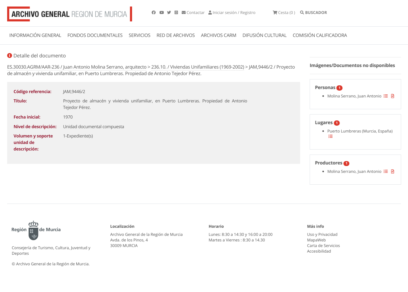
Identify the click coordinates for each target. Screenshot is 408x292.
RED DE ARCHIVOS (176, 35)
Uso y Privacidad (322, 234)
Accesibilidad (319, 251)
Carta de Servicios (323, 245)
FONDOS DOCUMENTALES (94, 35)
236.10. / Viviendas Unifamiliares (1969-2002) (197, 67)
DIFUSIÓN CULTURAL (264, 35)
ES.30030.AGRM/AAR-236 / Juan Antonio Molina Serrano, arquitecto (76, 67)
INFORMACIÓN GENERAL (35, 35)
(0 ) (284, 12)
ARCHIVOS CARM (218, 35)
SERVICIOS (139, 35)
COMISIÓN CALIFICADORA (320, 35)
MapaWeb (316, 240)
